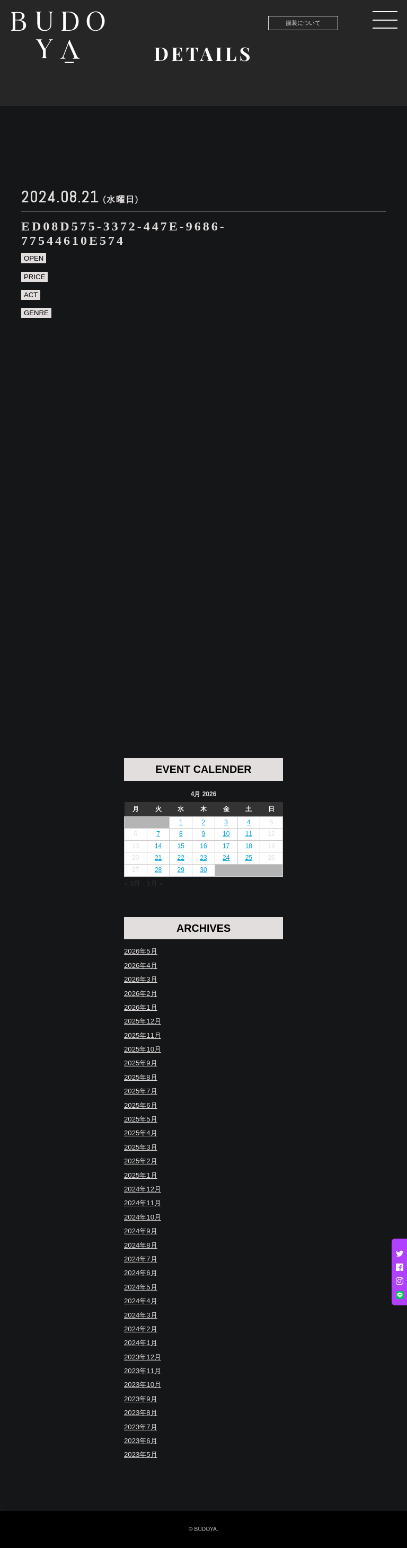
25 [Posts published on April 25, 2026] (248, 857)
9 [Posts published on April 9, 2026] (204, 834)
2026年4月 (140, 965)
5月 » (154, 883)
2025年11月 (142, 1035)
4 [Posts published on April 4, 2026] (249, 822)
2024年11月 (142, 1203)
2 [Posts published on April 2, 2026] (204, 822)
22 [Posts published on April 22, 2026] (181, 857)
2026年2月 (140, 994)
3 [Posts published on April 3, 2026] (226, 822)
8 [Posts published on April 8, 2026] (181, 834)
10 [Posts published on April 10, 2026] (226, 834)
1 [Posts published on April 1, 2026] (181, 822)
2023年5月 (140, 1454)
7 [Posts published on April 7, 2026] (158, 834)
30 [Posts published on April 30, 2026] (203, 870)
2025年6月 (140, 1105)
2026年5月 (140, 951)
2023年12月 (142, 1357)
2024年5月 (140, 1287)
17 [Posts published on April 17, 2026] (226, 846)
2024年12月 (142, 1189)
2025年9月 (140, 1063)
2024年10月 (142, 1217)
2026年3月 (140, 979)
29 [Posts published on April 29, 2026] (181, 870)
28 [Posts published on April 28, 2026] (158, 870)
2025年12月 (142, 1021)
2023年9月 (140, 1399)
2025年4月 (140, 1133)
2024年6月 (140, 1273)
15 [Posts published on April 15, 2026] (181, 846)
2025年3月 (140, 1147)
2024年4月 (140, 1301)
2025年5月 (140, 1119)
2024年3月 (140, 1315)
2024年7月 (140, 1259)
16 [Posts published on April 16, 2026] (203, 846)
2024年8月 (140, 1245)
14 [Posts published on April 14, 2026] (158, 846)
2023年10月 (142, 1385)
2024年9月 (140, 1231)
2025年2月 (140, 1161)
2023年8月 (140, 1413)
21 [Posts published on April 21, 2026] (158, 857)
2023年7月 (140, 1427)
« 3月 (132, 883)
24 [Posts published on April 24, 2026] (226, 857)
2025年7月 (140, 1091)
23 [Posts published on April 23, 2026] (203, 857)
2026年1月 (140, 1007)
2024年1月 (140, 1343)
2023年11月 (142, 1371)
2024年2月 (140, 1329)
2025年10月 (142, 1049)
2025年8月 (140, 1077)
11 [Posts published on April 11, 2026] (248, 834)
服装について (303, 23)
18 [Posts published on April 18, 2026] (248, 846)
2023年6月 (140, 1441)
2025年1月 (140, 1175)
